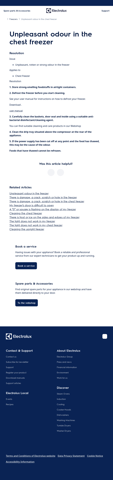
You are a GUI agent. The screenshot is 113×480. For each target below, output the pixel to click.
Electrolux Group (65, 356)
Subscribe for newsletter (17, 362)
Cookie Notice (95, 455)
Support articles (13, 383)
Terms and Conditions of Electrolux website (30, 455)
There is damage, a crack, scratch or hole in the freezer (43, 197)
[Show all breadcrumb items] (5, 19)
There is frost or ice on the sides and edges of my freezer (44, 217)
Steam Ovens (63, 393)
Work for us (62, 377)
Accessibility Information (20, 461)
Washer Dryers (64, 430)
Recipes (9, 404)
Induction (61, 399)
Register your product (16, 372)
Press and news (64, 362)
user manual (16, 110)
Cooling (60, 404)
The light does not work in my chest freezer (35, 225)
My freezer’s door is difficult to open (31, 205)
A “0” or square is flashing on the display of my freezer (42, 209)
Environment (63, 372)
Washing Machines (66, 420)
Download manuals (15, 377)
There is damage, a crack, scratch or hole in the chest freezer (46, 201)
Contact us (11, 356)
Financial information (67, 367)
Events (9, 399)
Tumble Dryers (64, 425)
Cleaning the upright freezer (26, 229)
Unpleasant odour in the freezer (29, 193)
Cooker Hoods (64, 409)
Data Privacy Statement (71, 455)
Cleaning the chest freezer (25, 213)
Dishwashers (63, 414)
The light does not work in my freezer (32, 221)
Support (10, 367)
